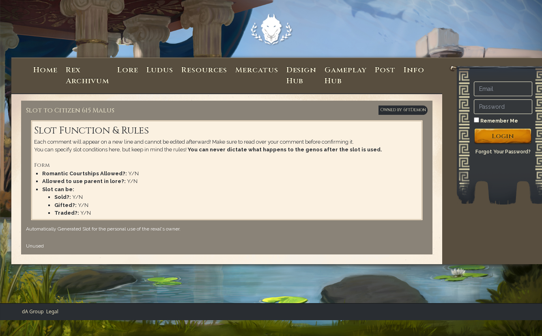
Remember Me (496, 120)
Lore (127, 70)
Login (503, 136)
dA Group (33, 311)
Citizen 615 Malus (84, 110)
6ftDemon (414, 110)
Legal (52, 311)
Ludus (160, 70)
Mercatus (256, 70)
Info (414, 70)
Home (45, 70)
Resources (204, 70)
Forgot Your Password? (503, 152)
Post (385, 70)
